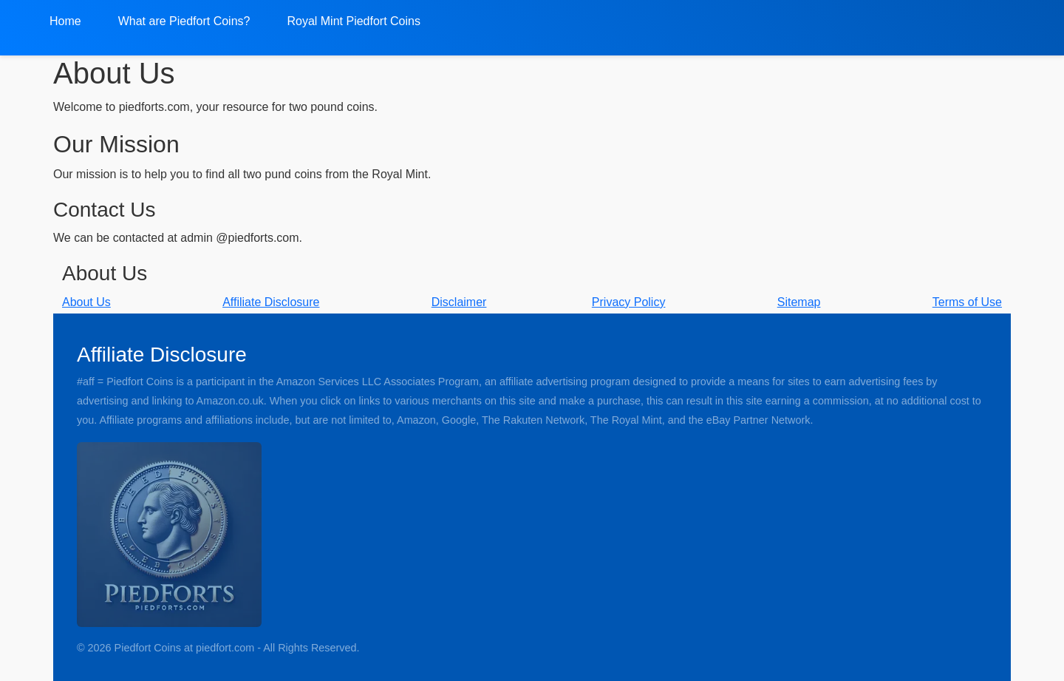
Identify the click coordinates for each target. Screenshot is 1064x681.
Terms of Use (967, 302)
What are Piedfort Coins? (184, 21)
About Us (86, 302)
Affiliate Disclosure (270, 302)
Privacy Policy (629, 302)
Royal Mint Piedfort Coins (353, 21)
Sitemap (799, 302)
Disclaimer (459, 302)
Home (65, 21)
